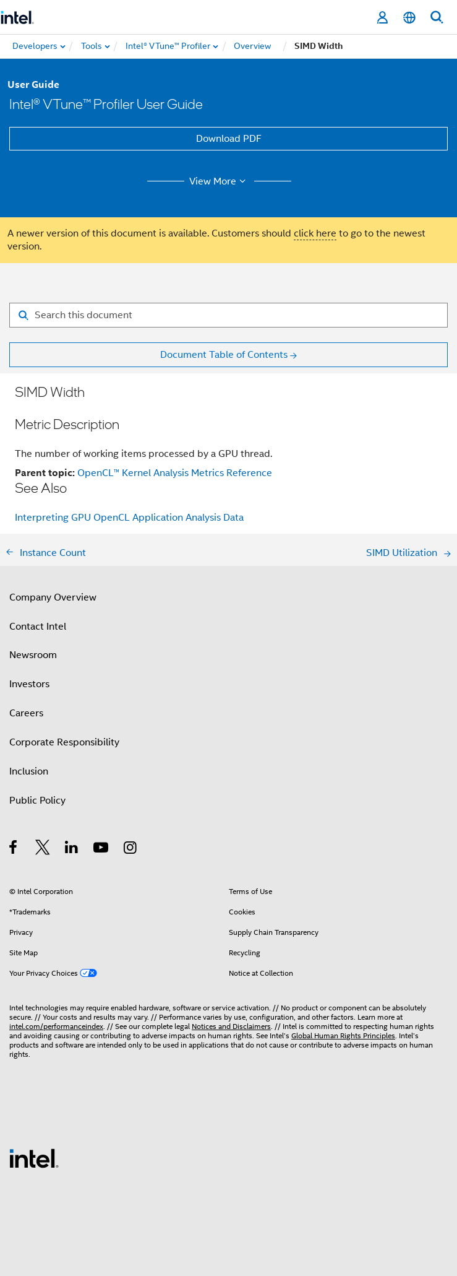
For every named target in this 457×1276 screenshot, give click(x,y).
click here (315, 233)
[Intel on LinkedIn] (72, 849)
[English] (409, 18)
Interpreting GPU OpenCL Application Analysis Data (129, 517)
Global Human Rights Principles (343, 1035)
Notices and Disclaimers (231, 1026)
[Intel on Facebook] (13, 849)
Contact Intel (37, 626)
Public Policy (37, 800)
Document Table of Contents (224, 355)
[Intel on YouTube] (101, 849)
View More (219, 181)
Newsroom (33, 655)
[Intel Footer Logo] (34, 1158)
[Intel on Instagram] (130, 849)
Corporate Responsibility (64, 742)
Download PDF (229, 138)
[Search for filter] (228, 315)
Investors (29, 684)
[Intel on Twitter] (43, 849)
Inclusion (28, 771)
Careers (26, 713)
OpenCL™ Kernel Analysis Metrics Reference (174, 473)
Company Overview (52, 597)
